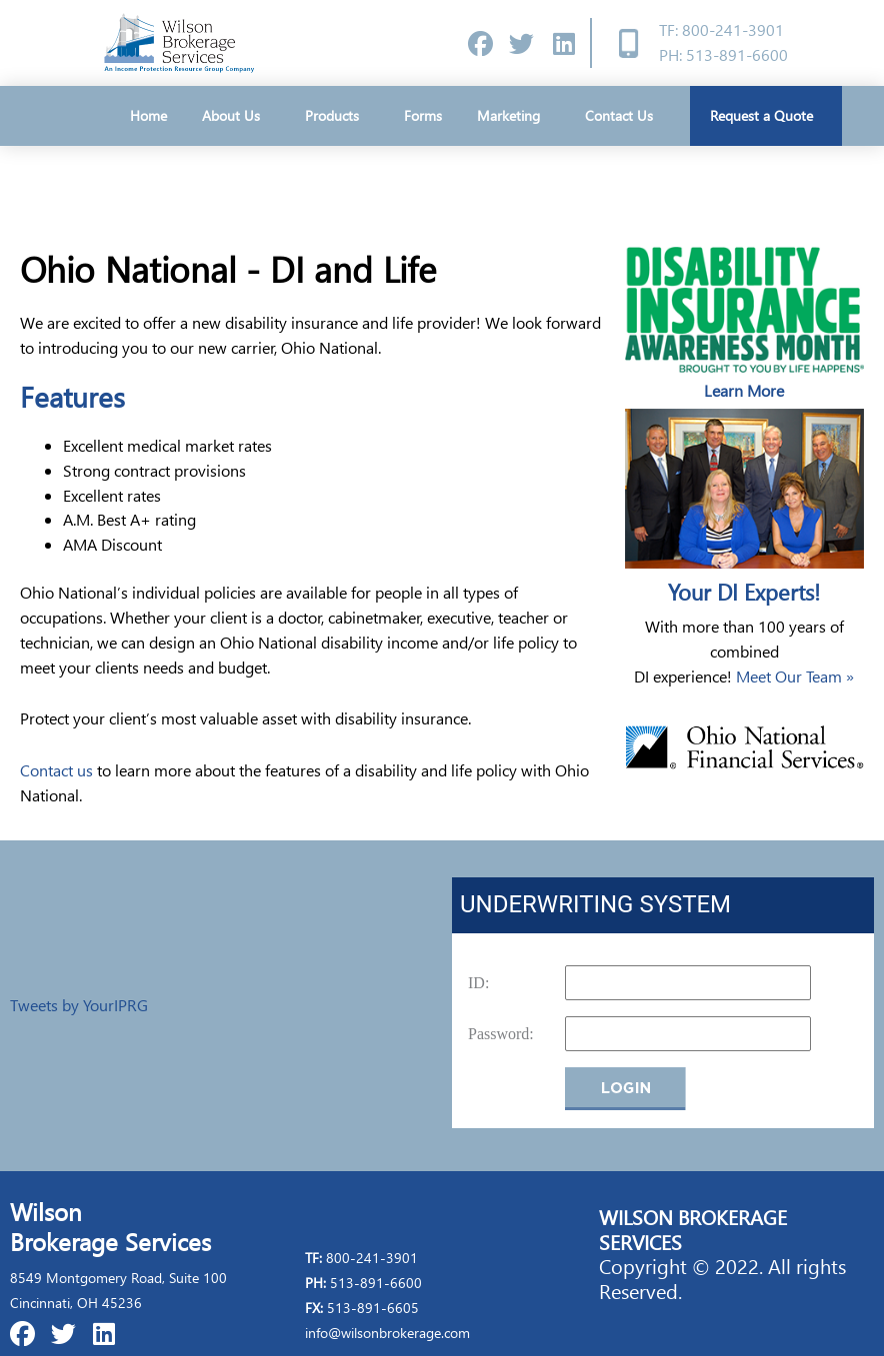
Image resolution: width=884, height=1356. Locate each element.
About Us (236, 116)
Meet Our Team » (795, 676)
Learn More (744, 390)
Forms (423, 115)
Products (337, 116)
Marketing (513, 116)
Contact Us (619, 115)
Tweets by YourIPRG (79, 1004)
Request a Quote (766, 116)
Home (148, 115)
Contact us (56, 769)
